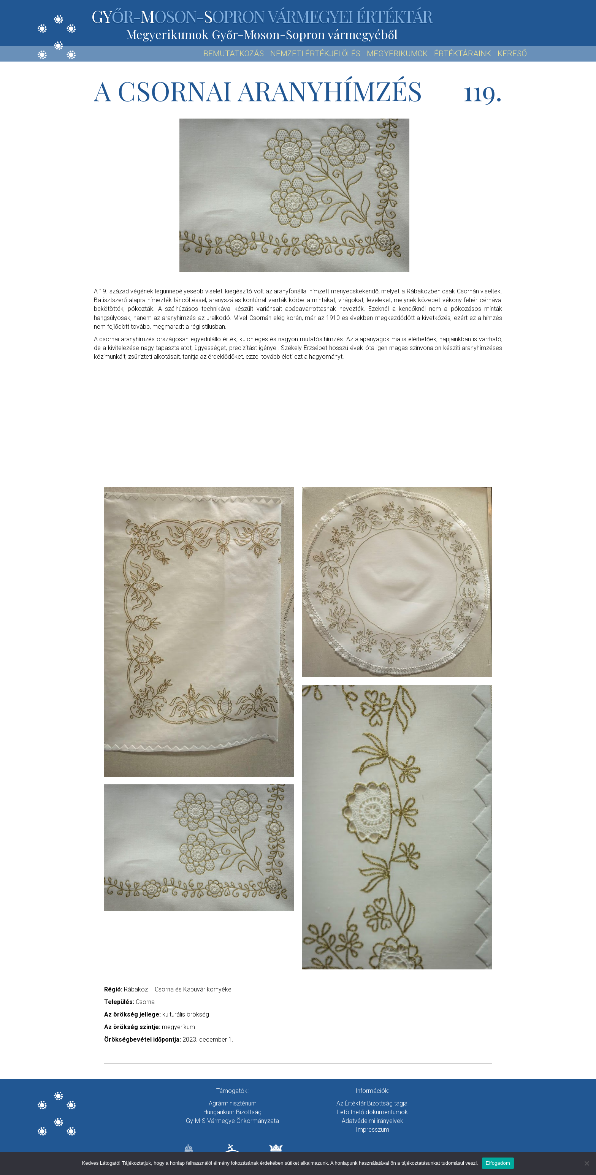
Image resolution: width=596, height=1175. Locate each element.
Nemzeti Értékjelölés (315, 53)
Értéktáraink (462, 53)
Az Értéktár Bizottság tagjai (372, 1103)
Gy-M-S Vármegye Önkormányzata (232, 1120)
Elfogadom (498, 1163)
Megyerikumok (397, 53)
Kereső (512, 53)
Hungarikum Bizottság (232, 1112)
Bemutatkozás (233, 53)
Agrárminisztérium (233, 1103)
